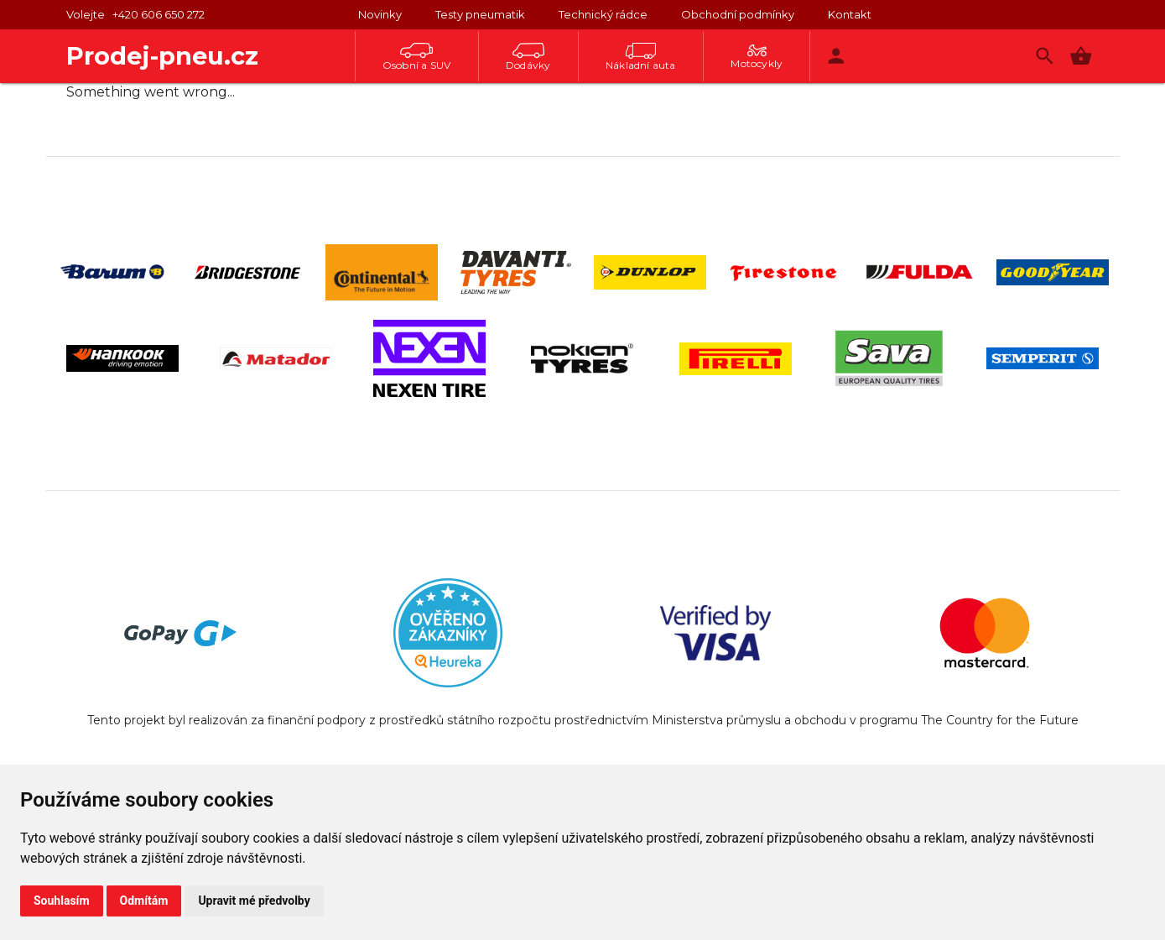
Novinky (380, 14)
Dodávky (528, 57)
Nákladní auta (641, 57)
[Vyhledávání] (1045, 56)
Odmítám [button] (144, 900)
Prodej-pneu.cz (162, 55)
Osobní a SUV (416, 57)
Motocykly (757, 57)
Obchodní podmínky (737, 14)
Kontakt (849, 14)
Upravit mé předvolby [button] (253, 900)
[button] (1081, 56)
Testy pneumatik (480, 14)
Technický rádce (603, 14)
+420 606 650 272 (158, 14)
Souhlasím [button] (62, 900)
